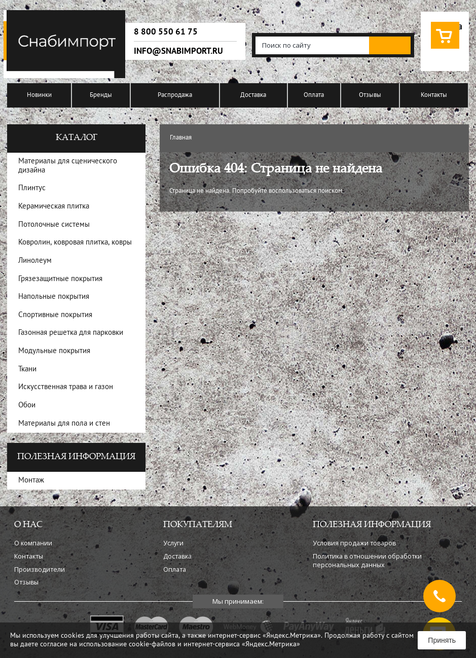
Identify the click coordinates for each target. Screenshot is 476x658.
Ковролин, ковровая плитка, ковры (75, 242)
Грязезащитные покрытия (60, 279)
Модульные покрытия (54, 351)
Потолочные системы (54, 225)
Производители (39, 569)
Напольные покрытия (53, 297)
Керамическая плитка (53, 206)
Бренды (101, 95)
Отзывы (370, 95)
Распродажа (175, 95)
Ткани (27, 369)
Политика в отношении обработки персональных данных (367, 560)
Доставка (253, 95)
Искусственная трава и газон (65, 387)
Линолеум (35, 261)
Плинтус (32, 188)
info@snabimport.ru (178, 51)
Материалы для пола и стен (64, 424)
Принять (442, 640)
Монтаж (31, 480)
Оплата (314, 95)
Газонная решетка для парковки (70, 333)
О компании (33, 543)
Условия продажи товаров (354, 543)
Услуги (173, 543)
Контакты (434, 95)
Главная (181, 138)
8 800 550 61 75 (166, 32)
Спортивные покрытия (55, 315)
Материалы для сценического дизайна (67, 166)
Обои (26, 405)
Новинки (39, 95)
